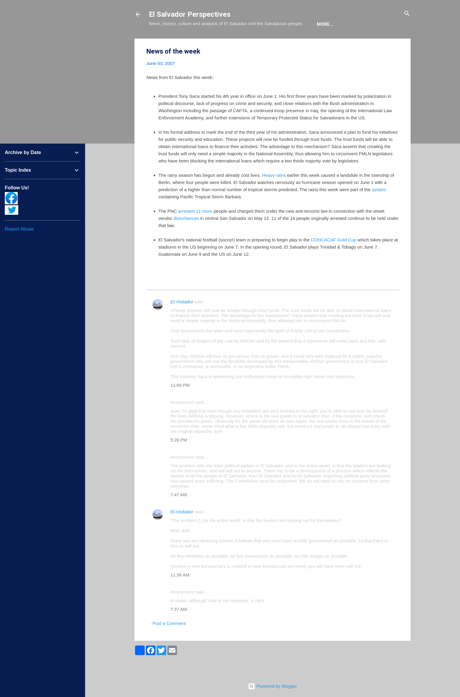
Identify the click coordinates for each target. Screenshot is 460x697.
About (161, 42)
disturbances (186, 236)
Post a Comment (169, 641)
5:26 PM (178, 458)
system (379, 207)
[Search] (407, 14)
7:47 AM (178, 512)
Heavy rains (274, 193)
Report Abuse (19, 229)
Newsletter (319, 42)
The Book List (230, 42)
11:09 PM (180, 403)
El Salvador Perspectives (190, 14)
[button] (395, 70)
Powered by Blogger (272, 686)
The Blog (191, 42)
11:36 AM (179, 593)
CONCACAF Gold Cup (333, 258)
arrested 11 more (195, 229)
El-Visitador (181, 319)
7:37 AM (178, 627)
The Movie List (275, 42)
